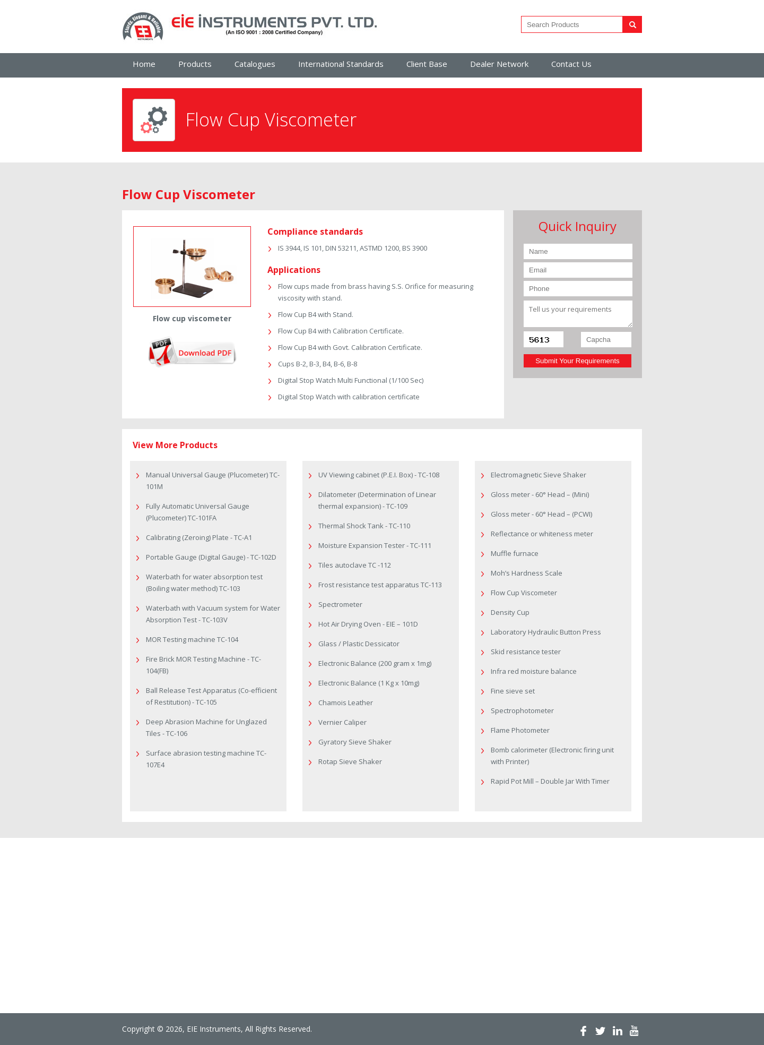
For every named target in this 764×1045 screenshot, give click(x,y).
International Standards (341, 63)
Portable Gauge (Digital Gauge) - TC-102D (211, 557)
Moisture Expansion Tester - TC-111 (374, 545)
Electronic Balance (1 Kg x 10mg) (368, 683)
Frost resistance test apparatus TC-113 (380, 584)
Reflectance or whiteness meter (542, 533)
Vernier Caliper (342, 722)
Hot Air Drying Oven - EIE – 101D (368, 624)
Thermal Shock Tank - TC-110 (364, 525)
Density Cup (510, 612)
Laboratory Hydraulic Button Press (546, 632)
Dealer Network (499, 63)
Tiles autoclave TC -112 (354, 565)
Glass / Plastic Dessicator (359, 643)
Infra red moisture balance (534, 671)
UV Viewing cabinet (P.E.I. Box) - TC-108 (378, 474)
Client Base (426, 63)
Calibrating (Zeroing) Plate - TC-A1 (199, 537)
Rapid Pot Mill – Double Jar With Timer (550, 781)
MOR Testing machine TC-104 (192, 639)
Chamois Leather (345, 702)
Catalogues (255, 63)
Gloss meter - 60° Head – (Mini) (540, 494)
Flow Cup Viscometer (524, 592)
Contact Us (571, 63)
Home (144, 63)
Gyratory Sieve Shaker (355, 742)
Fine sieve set (513, 691)
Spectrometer (340, 604)
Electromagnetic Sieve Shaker (538, 474)
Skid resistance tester (526, 651)
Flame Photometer (520, 730)
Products (195, 63)
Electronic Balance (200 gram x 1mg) (374, 663)
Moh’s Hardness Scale (526, 573)
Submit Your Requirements (577, 361)
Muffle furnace (515, 553)
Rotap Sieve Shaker (350, 761)
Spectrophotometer (522, 710)
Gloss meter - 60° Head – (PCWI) (541, 514)
